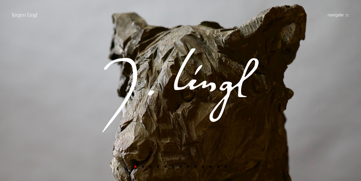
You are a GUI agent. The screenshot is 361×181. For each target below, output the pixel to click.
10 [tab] (203, 166)
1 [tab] (135, 166)
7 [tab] (180, 166)
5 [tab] (165, 166)
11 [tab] (210, 166)
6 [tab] (172, 166)
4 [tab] (157, 166)
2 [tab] (142, 166)
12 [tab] (218, 166)
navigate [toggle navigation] (338, 15)
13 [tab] (225, 166)
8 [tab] (188, 166)
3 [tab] (150, 166)
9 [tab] (195, 166)
